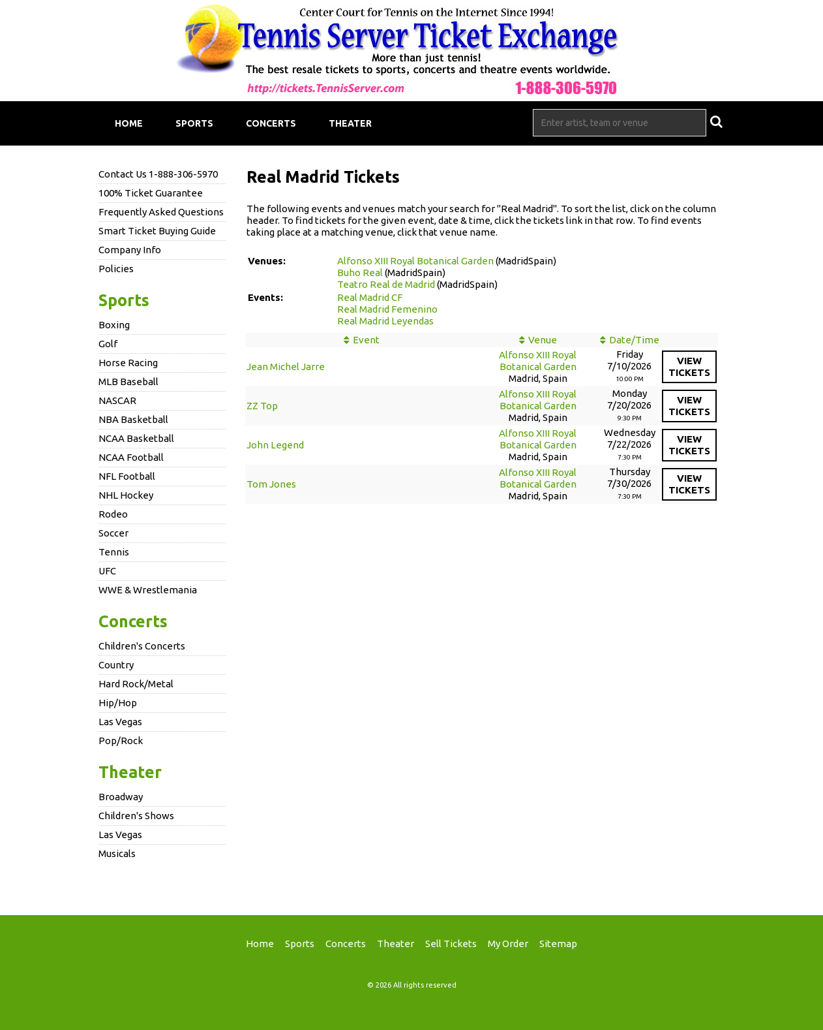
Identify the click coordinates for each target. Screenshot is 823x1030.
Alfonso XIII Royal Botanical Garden (415, 260)
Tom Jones (271, 484)
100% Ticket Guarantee (150, 192)
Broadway (120, 796)
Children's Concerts (141, 645)
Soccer (113, 532)
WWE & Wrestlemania (147, 589)
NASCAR (117, 400)
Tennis (113, 551)
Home (129, 123)
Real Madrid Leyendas (385, 320)
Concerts (271, 123)
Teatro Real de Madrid (386, 284)
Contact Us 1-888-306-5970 (158, 173)
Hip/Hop (117, 702)
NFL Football (126, 476)
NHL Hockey (125, 495)
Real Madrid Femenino (387, 309)
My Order (508, 943)
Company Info (129, 249)
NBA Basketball (133, 419)
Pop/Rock (120, 740)
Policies (116, 268)
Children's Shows (136, 815)
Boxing (114, 324)
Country (116, 664)
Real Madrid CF (369, 297)
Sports (194, 123)
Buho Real (360, 272)
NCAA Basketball (136, 438)
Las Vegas (120, 721)
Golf (107, 343)
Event (366, 339)
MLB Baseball (128, 381)
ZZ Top (262, 405)
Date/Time (634, 339)
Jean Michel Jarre (286, 366)
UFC (107, 570)
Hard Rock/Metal (135, 683)
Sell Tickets (451, 943)
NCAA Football (131, 457)
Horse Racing (128, 362)
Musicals (117, 853)
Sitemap (558, 943)
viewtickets (689, 366)
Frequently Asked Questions (161, 211)
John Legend (275, 444)
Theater (350, 123)
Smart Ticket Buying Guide (157, 230)
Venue (542, 339)
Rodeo (113, 514)
